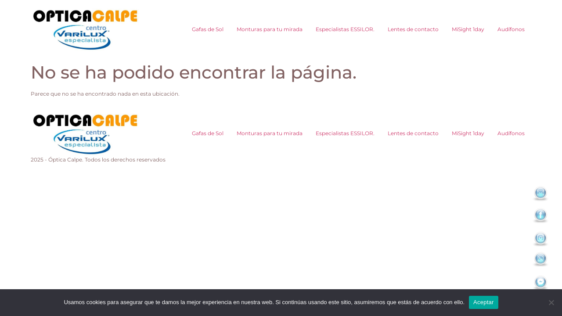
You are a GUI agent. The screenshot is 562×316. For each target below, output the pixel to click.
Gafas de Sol (207, 29)
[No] (551, 302)
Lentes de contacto (413, 29)
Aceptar (483, 302)
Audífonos (511, 29)
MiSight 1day (468, 29)
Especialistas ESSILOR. (345, 29)
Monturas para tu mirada (270, 29)
